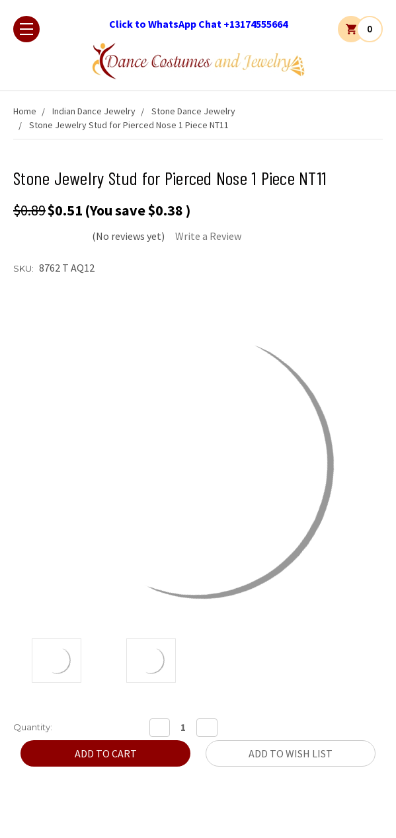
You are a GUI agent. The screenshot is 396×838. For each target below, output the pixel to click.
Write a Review (208, 236)
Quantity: (32, 727)
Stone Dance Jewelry (193, 111)
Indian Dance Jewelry (94, 111)
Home (24, 111)
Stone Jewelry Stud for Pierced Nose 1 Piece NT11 (129, 125)
